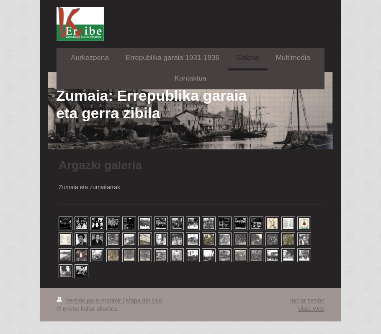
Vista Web (311, 308)
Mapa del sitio (144, 300)
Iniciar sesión (307, 300)
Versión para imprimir (90, 300)
